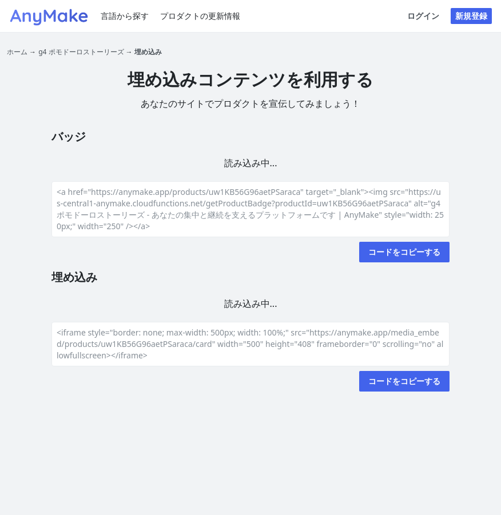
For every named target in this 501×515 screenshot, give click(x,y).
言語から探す (125, 15)
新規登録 (471, 15)
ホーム (17, 52)
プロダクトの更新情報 (200, 15)
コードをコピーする (404, 251)
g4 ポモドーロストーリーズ (81, 52)
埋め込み (148, 52)
